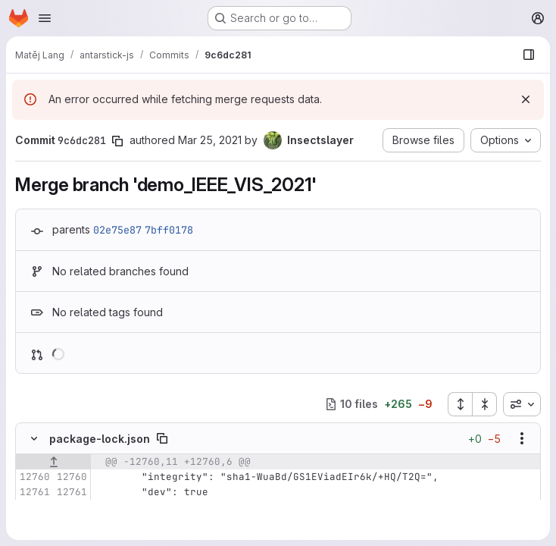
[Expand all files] (460, 404)
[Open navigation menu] (45, 18)
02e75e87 (117, 230)
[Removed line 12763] (32, 522)
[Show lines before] (53, 461)
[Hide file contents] (34, 438)
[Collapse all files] (485, 404)
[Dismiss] (526, 99)
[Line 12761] (32, 492)
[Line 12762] (32, 507)
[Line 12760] (32, 477)
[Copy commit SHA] (117, 141)
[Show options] (522, 438)
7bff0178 (169, 230)
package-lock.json (99, 438)
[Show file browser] (529, 54)
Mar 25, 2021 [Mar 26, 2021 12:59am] (210, 139)
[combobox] (522, 404)
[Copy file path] (162, 438)
